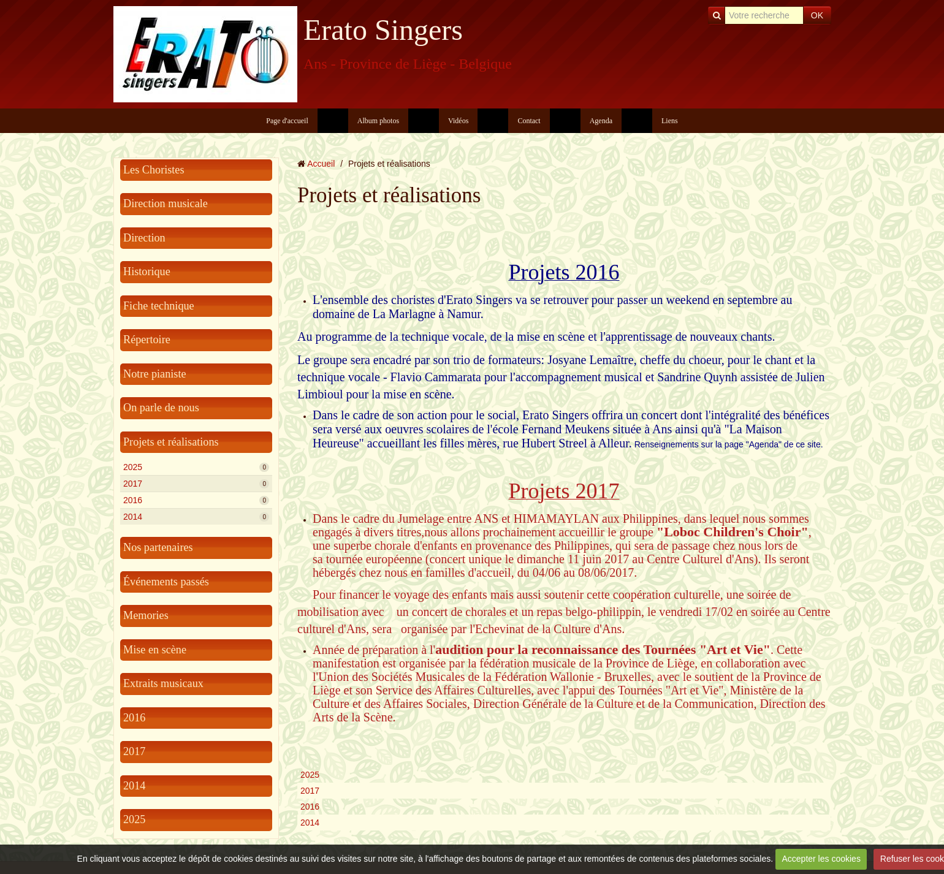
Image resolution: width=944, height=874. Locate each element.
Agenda (601, 120)
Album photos (378, 120)
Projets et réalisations (171, 442)
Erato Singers (383, 29)
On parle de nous (161, 407)
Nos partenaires (158, 547)
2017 (196, 483)
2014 (196, 517)
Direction (144, 238)
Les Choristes (154, 170)
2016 (196, 500)
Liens (669, 120)
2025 (196, 467)
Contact (528, 120)
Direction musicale (165, 203)
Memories (146, 615)
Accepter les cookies (821, 859)
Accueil (321, 164)
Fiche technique (158, 306)
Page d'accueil (287, 120)
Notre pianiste (154, 374)
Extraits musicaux (163, 683)
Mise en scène (154, 650)
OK (817, 15)
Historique (146, 271)
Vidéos (458, 120)
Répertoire (146, 339)
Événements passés (166, 582)
